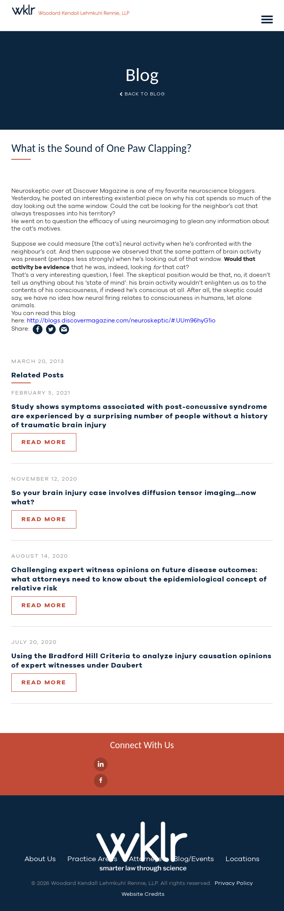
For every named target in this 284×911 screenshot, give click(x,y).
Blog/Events (193, 859)
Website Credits (143, 894)
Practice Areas (92, 859)
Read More (43, 442)
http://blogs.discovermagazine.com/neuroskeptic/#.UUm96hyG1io (121, 320)
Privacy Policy (234, 883)
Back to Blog (142, 94)
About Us (40, 859)
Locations (242, 859)
